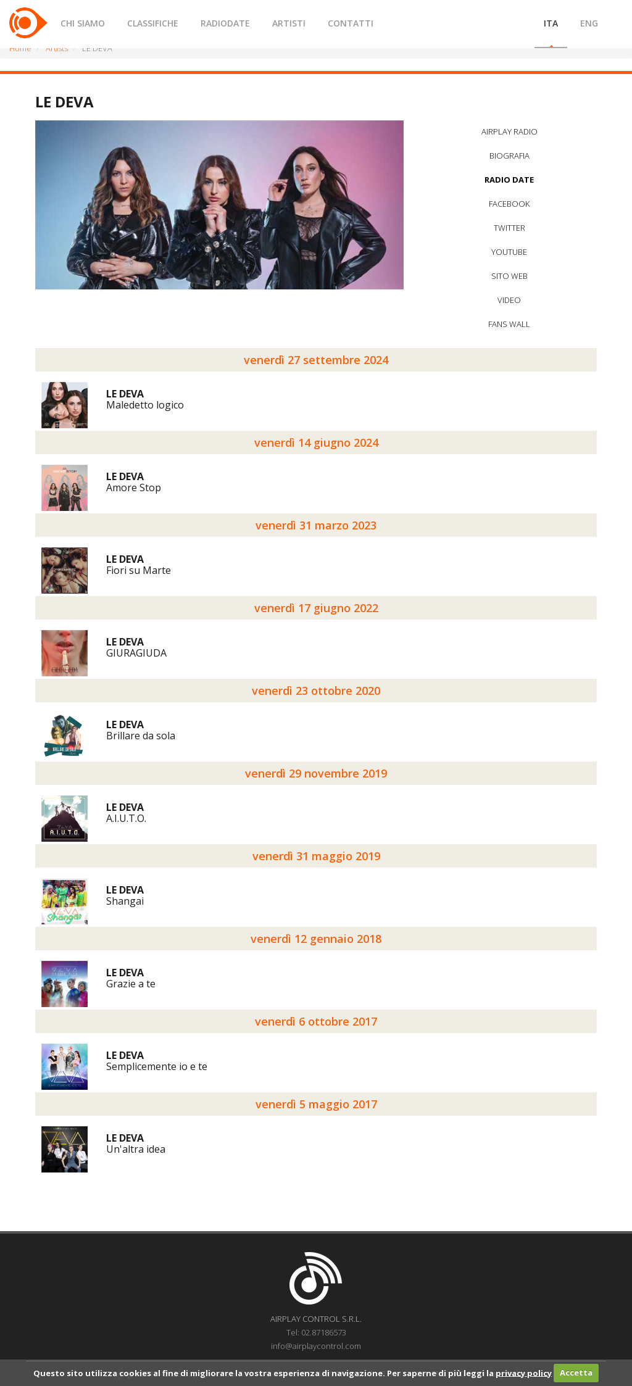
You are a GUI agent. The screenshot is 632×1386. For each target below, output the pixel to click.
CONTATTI (350, 23)
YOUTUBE (509, 251)
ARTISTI (289, 23)
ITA (551, 23)
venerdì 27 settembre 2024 (316, 359)
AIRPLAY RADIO (509, 131)
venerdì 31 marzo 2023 (316, 525)
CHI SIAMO (82, 23)
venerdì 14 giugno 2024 (316, 442)
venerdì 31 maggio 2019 (316, 856)
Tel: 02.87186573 (316, 1332)
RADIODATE (225, 23)
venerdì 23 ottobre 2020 (316, 690)
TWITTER (509, 227)
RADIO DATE (509, 179)
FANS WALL (509, 324)
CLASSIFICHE (152, 23)
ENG (589, 23)
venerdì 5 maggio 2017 (316, 1104)
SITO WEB (509, 275)
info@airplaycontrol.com (316, 1345)
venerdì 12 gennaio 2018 (316, 938)
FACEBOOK (509, 203)
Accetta (576, 1372)
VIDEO (509, 299)
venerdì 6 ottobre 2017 (316, 1021)
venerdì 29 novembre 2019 (316, 773)
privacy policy (524, 1372)
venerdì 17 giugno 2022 (316, 607)
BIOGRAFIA (509, 155)
